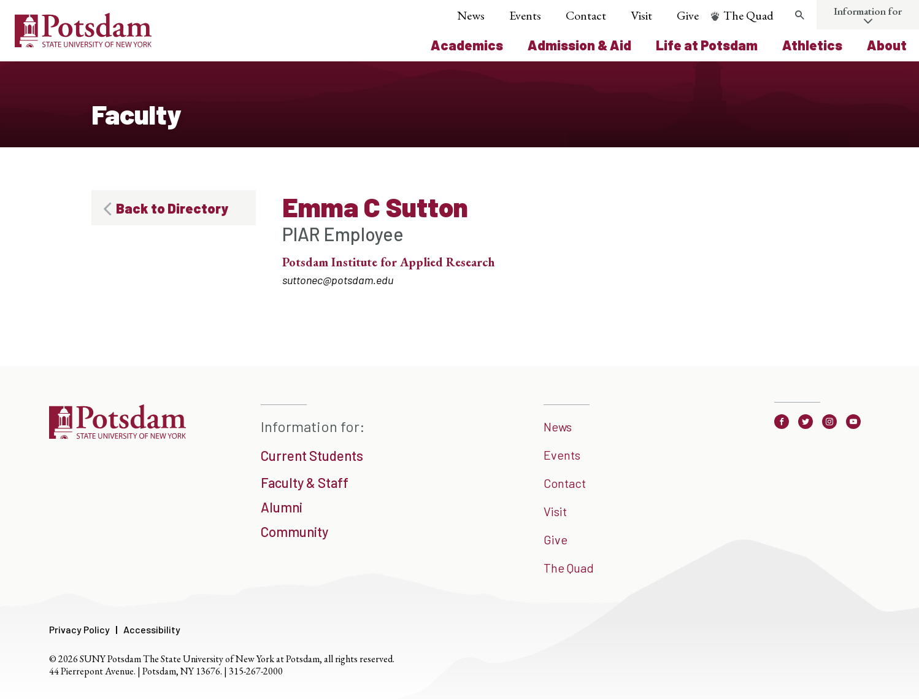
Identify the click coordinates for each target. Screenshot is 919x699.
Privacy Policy (79, 629)
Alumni (281, 507)
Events (525, 15)
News (471, 15)
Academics (467, 45)
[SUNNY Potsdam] (117, 434)
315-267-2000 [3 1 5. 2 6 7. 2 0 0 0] (256, 671)
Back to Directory (172, 208)
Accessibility (151, 629)
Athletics (812, 45)
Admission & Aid (579, 45)
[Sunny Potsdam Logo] (83, 43)
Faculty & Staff (304, 482)
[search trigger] (799, 15)
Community (294, 531)
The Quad (748, 15)
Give (688, 15)
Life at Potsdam (707, 45)
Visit (641, 15)
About (887, 45)
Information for (868, 11)
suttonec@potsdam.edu (337, 280)
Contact (586, 15)
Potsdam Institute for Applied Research (388, 262)
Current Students (312, 455)
